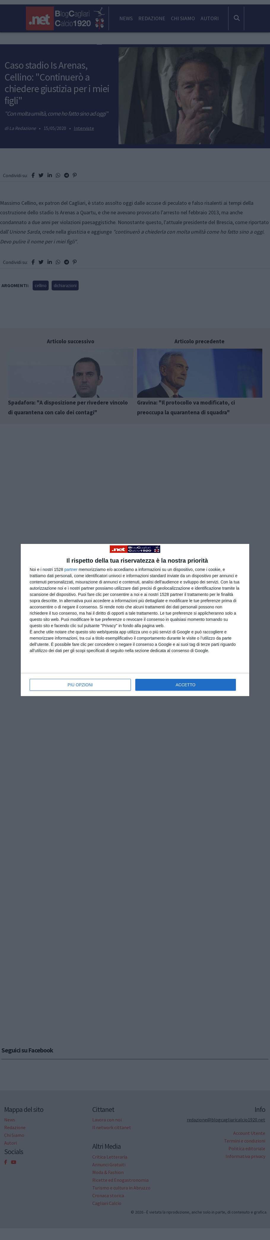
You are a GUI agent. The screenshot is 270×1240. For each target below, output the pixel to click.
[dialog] (135, 620)
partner (70, 569)
